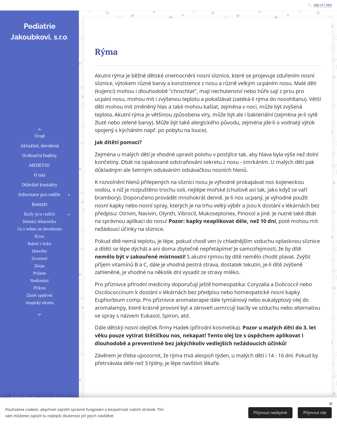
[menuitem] (39, 136)
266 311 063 (323, 5)
